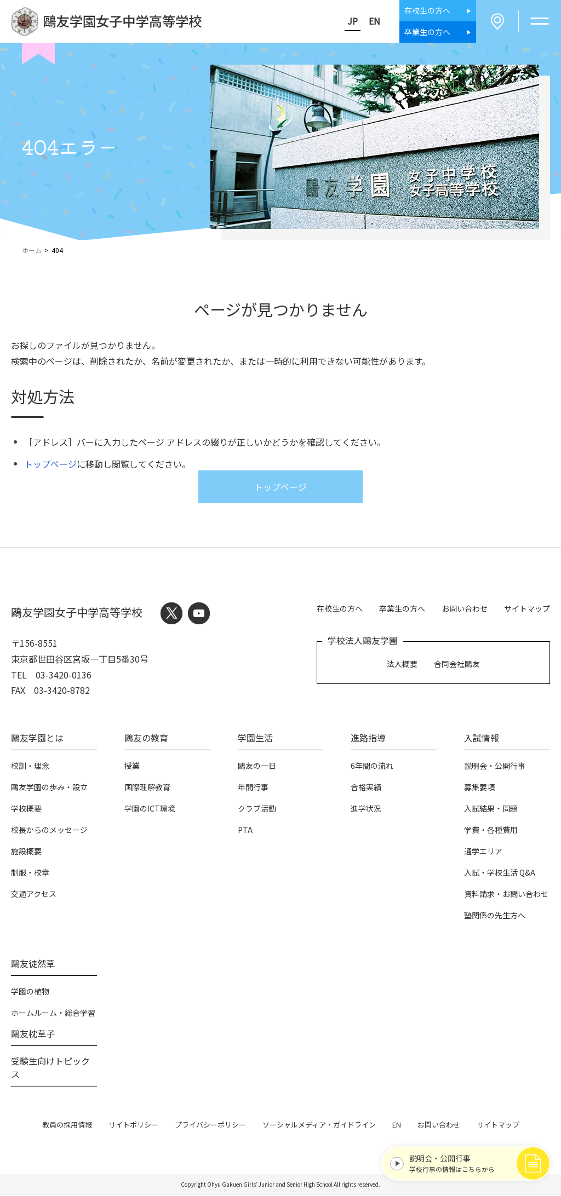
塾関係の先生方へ (494, 916)
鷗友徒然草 (33, 964)
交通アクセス (33, 894)
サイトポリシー (133, 1125)
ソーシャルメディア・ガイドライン (319, 1125)
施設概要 (26, 852)
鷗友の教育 (146, 738)
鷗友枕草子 (33, 1034)
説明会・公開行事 (494, 766)
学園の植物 (30, 992)
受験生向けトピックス (50, 1068)
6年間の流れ (372, 766)
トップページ (50, 465)
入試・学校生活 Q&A (499, 873)
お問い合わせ (465, 608)
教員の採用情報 (67, 1125)
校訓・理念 (30, 766)
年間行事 (253, 788)
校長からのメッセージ (49, 830)
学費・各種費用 (491, 830)
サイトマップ (527, 608)
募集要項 (479, 788)
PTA (245, 830)
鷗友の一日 (257, 766)
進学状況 (366, 809)
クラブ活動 (257, 809)
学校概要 (26, 809)
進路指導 (368, 738)
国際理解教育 (147, 788)
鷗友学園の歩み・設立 (49, 788)
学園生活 (255, 738)
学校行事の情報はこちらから (471, 1162)
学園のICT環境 (149, 809)
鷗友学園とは (37, 738)
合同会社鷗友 (457, 664)
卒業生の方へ (402, 608)
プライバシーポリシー (210, 1125)
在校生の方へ (340, 608)
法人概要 (402, 664)
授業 (132, 766)
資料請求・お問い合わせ (506, 894)
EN (371, 21)
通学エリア (483, 852)
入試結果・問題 (491, 809)
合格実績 (366, 788)
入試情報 (481, 738)
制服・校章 (30, 873)
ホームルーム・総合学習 (53, 1013)
